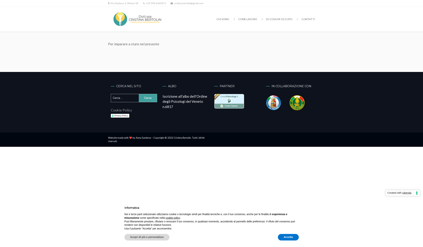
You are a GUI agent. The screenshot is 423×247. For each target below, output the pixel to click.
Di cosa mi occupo (279, 19)
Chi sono (222, 19)
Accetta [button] (288, 237)
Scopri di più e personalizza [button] (147, 237)
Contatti (308, 19)
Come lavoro (247, 19)
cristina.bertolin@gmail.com (188, 3)
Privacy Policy (121, 116)
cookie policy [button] (173, 217)
